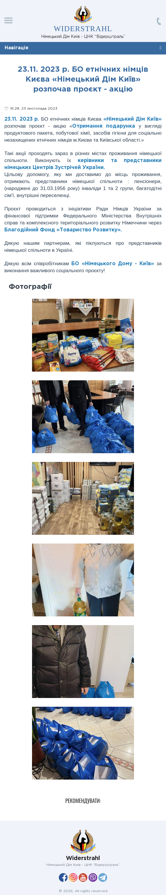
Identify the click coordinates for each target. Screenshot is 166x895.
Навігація (16, 48)
